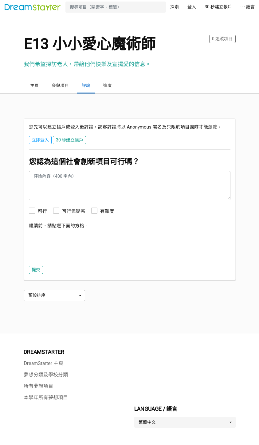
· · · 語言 (248, 6)
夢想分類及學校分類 (46, 375)
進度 (107, 85)
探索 (174, 6)
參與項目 (60, 85)
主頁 (34, 85)
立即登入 (40, 139)
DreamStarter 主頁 (43, 363)
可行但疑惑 (73, 211)
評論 (86, 85)
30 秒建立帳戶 (218, 6)
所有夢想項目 (38, 386)
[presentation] (75, 246)
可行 (42, 211)
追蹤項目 (222, 38)
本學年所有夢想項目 (46, 397)
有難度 (107, 211)
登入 (191, 6)
